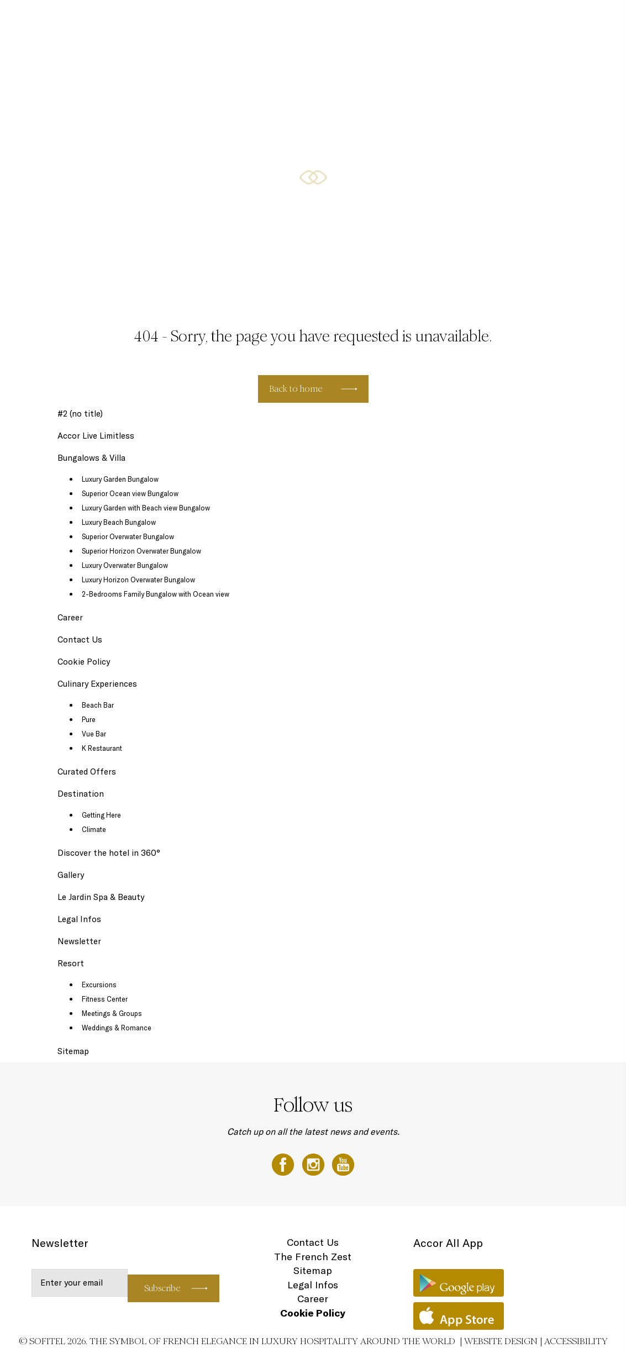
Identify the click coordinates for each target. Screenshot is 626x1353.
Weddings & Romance (116, 1027)
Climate (94, 829)
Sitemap (73, 1051)
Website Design (501, 1341)
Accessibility (576, 1341)
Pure (89, 719)
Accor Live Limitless (95, 435)
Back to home (296, 388)
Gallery (497, 20)
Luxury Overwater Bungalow (125, 565)
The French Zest (312, 1256)
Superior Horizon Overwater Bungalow (141, 550)
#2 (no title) (80, 413)
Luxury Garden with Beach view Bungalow (146, 507)
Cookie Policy (83, 661)
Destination (460, 20)
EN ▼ (587, 20)
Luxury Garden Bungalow (120, 479)
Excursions (99, 984)
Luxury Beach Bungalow (119, 522)
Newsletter (79, 941)
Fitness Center (105, 998)
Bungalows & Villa (338, 20)
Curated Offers (86, 771)
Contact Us (79, 639)
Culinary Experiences (404, 20)
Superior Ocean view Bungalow (130, 493)
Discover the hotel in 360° (108, 852)
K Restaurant (102, 748)
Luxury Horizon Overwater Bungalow (138, 579)
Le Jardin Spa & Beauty (100, 897)
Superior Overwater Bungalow (128, 536)
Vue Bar (94, 733)
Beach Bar (98, 705)
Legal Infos (79, 919)
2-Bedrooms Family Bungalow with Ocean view (155, 593)
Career (70, 617)
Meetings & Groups (112, 1013)
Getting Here (101, 814)
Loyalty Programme (543, 20)
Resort (70, 963)
